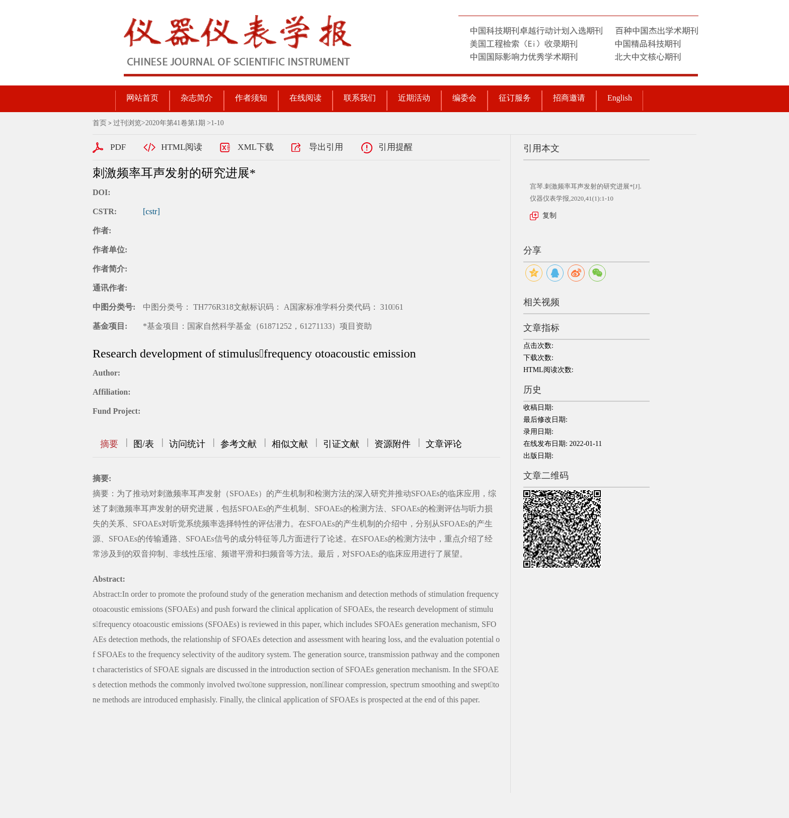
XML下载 (256, 147)
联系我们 (360, 98)
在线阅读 (305, 98)
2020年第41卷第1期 (175, 123)
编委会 (464, 98)
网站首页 (142, 98)
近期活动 (414, 98)
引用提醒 (395, 147)
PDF (118, 147)
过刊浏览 (127, 123)
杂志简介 (197, 98)
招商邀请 (569, 98)
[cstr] (151, 211)
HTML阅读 (181, 147)
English (619, 98)
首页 (100, 123)
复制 (549, 215)
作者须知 (251, 98)
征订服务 (515, 98)
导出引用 (326, 147)
